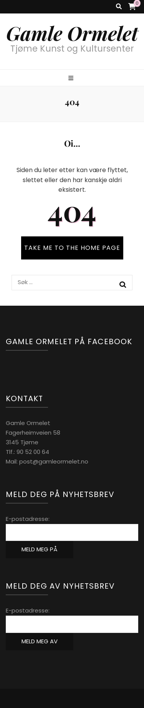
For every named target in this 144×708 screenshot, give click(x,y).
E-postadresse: (28, 519)
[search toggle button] (119, 7)
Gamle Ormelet (72, 33)
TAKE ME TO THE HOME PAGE (72, 247)
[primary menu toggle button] (71, 78)
